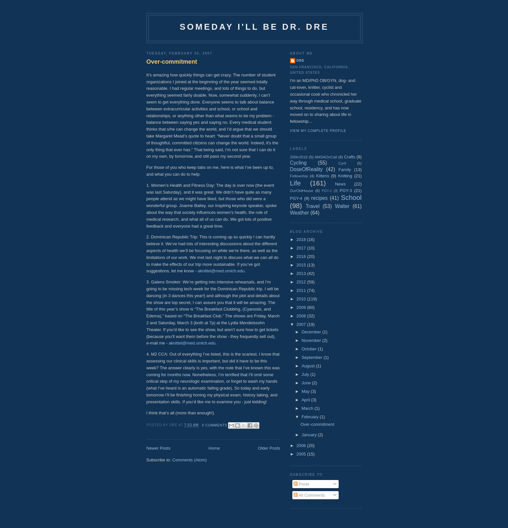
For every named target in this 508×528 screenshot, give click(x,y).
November (311, 340)
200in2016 (299, 157)
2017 (302, 248)
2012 (302, 282)
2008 (302, 315)
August (308, 365)
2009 (302, 307)
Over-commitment (171, 61)
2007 (302, 324)
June (306, 382)
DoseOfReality (306, 169)
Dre (300, 60)
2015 (302, 265)
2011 (302, 290)
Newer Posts (158, 448)
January (309, 434)
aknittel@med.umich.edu (221, 270)
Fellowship (299, 176)
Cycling (298, 163)
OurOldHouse (301, 190)
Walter (342, 206)
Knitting (345, 175)
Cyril (342, 163)
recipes (319, 198)
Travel (313, 206)
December (311, 331)
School (351, 197)
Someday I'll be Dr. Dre (254, 27)
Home (214, 448)
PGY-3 (346, 190)
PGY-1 (327, 191)
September (312, 357)
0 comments (214, 425)
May (306, 391)
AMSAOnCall (326, 157)
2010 (302, 298)
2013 (302, 273)
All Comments (309, 495)
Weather (299, 213)
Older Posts (269, 448)
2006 (302, 445)
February (310, 416)
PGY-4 (296, 198)
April (306, 399)
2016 (302, 256)
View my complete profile (318, 131)
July (305, 374)
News (340, 184)
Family (344, 169)
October (309, 348)
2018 (302, 239)
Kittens (322, 175)
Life (295, 183)
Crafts (349, 156)
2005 (302, 454)
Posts (301, 484)
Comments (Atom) (189, 459)
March (308, 408)
